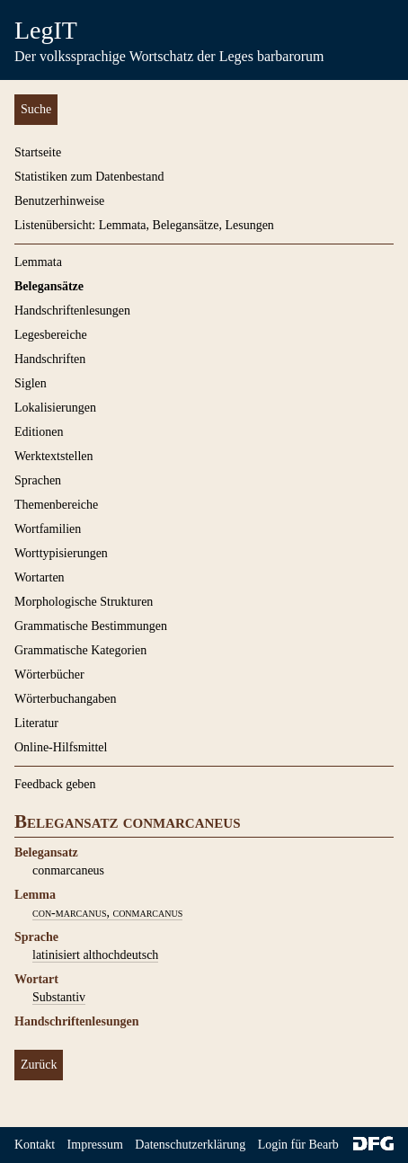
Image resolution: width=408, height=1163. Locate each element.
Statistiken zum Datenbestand (89, 176)
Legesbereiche (50, 335)
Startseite (37, 152)
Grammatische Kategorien (80, 650)
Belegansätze (49, 286)
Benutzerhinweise (59, 201)
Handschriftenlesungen (72, 310)
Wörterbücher (49, 674)
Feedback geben (55, 784)
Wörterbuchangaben (65, 699)
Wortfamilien (47, 529)
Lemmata (38, 262)
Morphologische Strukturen (83, 601)
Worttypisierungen (61, 553)
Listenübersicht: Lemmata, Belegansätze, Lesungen (144, 225)
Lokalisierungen (55, 407)
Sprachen (37, 480)
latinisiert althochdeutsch (95, 955)
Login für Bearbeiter (309, 1144)
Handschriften (49, 359)
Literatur (36, 723)
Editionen (38, 432)
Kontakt (34, 1144)
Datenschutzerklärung (190, 1144)
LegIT (45, 30)
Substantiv (58, 997)
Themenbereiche (56, 504)
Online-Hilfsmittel (60, 747)
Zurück (39, 1064)
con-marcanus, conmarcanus (107, 912)
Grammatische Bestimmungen (90, 626)
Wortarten (39, 577)
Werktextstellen (53, 456)
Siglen (30, 383)
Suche (36, 109)
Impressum (95, 1144)
